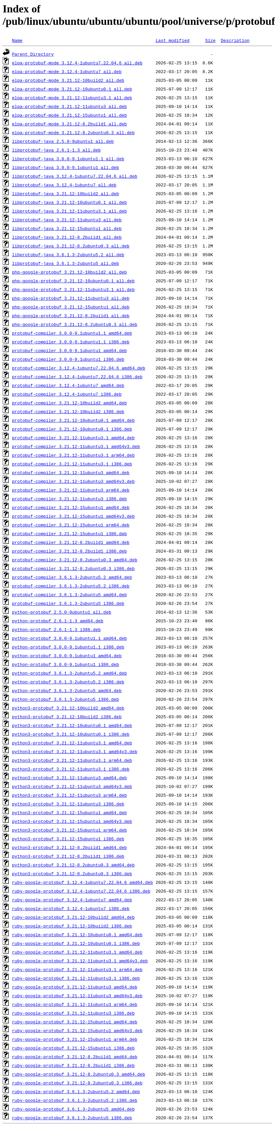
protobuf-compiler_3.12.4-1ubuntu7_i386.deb (67, 394)
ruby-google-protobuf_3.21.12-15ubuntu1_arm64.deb (74, 1039)
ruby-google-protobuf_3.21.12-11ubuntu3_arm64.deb (74, 1004)
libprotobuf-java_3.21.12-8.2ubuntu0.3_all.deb (70, 246)
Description (235, 40)
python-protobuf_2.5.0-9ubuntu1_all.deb (61, 612)
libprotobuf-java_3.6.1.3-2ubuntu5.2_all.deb (68, 254)
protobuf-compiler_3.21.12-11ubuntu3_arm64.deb (70, 490)
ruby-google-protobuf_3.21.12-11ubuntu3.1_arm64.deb (77, 969)
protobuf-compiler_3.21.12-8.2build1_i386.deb (69, 551)
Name (17, 40)
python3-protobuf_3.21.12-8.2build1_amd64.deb (69, 847)
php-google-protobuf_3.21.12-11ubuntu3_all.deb (70, 298)
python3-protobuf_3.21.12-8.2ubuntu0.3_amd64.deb (73, 865)
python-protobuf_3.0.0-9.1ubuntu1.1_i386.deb (68, 647)
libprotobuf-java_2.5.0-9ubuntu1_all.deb (63, 141)
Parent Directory (33, 54)
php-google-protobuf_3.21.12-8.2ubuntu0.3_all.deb (74, 324)
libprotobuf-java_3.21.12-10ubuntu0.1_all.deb (69, 202)
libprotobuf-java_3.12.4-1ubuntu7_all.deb (64, 185)
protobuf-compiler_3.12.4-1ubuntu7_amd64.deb (68, 385)
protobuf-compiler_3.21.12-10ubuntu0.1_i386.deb (72, 429)
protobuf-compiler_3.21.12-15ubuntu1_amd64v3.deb (73, 516)
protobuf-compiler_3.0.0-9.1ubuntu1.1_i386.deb (70, 342)
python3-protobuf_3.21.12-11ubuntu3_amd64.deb (69, 778)
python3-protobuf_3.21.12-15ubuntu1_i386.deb (68, 839)
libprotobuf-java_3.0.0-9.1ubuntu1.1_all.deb (68, 159)
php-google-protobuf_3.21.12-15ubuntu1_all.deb (70, 307)
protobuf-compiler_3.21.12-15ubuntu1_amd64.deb (70, 507)
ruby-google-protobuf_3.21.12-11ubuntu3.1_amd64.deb (77, 952)
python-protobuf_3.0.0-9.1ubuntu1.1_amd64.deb (69, 638)
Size (210, 40)
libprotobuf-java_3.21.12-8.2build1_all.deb (67, 237)
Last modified (172, 40)
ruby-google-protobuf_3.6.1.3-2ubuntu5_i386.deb (72, 1118)
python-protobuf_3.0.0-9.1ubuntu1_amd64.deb (67, 656)
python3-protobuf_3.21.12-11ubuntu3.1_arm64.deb (72, 760)
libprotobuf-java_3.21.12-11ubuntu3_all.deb (67, 220)
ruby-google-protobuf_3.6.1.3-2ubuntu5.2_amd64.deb (76, 1091)
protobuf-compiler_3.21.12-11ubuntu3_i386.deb (69, 499)
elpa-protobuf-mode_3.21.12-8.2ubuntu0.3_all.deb (73, 132)
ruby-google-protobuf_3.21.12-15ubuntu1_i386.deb (73, 1048)
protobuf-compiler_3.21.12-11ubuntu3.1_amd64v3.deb (76, 446)
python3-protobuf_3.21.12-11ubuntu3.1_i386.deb (70, 769)
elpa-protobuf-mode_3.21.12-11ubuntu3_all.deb (69, 106)
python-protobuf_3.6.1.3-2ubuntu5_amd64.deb (67, 690)
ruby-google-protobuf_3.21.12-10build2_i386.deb (72, 926)
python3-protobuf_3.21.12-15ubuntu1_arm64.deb (69, 830)
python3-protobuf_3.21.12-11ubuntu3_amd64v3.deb (72, 786)
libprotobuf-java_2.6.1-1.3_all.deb (56, 150)
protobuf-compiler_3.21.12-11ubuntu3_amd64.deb (70, 472)
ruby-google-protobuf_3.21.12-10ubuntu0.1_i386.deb (76, 943)
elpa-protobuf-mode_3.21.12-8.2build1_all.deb (69, 124)
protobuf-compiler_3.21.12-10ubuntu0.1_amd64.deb (73, 420)
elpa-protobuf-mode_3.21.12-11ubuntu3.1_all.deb (72, 98)
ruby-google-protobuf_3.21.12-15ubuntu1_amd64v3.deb (77, 1030)
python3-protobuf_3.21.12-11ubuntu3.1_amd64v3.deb (74, 751)
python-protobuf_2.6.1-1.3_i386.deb (56, 629)
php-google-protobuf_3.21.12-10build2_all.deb (69, 272)
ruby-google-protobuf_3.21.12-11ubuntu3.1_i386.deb (76, 978)
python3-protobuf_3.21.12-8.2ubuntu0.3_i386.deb (72, 873)
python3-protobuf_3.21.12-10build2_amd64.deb (68, 708)
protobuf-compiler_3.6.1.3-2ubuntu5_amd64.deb (69, 594)
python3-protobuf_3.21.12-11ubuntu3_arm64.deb (69, 795)
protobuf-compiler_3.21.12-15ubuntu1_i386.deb (69, 533)
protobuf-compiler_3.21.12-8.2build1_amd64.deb (70, 542)
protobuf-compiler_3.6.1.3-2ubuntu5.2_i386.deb (70, 586)
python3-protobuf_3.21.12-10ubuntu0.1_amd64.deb (72, 725)
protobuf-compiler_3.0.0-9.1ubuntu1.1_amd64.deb (72, 333)
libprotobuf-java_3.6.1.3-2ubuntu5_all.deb (65, 263)
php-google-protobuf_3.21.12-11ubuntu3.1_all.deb (73, 289)
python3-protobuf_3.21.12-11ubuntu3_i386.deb (68, 804)
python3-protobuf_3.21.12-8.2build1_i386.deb (68, 856)
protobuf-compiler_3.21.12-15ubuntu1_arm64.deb (70, 525)
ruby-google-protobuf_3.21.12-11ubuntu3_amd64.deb (74, 987)
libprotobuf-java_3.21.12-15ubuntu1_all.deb (67, 228)
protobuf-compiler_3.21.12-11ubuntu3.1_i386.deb (72, 464)
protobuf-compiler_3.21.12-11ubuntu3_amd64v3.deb (73, 481)
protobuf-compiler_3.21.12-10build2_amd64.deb (69, 403)
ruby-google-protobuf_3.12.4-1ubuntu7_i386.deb (70, 908)
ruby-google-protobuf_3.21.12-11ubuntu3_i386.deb (73, 1013)
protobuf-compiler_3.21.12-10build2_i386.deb (68, 411)
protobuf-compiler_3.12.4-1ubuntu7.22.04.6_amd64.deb (78, 368)
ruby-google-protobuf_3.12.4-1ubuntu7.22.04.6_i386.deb (81, 891)
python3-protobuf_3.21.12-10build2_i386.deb (67, 717)
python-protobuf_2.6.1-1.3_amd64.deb (57, 621)
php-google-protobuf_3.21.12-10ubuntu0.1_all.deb (73, 281)
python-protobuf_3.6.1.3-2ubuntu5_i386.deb (65, 699)
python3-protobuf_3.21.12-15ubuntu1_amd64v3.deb (72, 821)
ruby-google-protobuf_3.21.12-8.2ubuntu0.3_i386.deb (77, 1083)
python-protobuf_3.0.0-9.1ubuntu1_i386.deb (65, 664)
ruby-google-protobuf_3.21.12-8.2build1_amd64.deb (74, 1057)
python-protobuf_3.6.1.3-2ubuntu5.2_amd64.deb (69, 673)
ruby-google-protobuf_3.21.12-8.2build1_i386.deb (73, 1065)
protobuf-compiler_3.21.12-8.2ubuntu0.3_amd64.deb (74, 560)
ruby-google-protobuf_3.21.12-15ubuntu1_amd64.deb (74, 1022)
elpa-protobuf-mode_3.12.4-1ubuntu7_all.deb (67, 71)
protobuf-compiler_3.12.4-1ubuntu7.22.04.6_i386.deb (77, 377)
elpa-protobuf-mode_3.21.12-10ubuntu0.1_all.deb (72, 89)
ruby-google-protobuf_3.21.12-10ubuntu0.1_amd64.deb (77, 935)
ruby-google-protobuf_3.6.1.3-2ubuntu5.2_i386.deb (74, 1100)
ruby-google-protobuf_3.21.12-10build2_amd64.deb (73, 917)
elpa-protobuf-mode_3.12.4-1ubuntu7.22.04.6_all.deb (77, 63)
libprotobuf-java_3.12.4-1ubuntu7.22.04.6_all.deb (74, 176)
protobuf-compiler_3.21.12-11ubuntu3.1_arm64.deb (73, 455)
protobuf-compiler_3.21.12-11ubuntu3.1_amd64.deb (73, 438)
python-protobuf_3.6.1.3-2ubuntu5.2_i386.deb (68, 682)
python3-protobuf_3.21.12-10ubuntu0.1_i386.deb (70, 734)
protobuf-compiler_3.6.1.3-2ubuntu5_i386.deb (68, 603)
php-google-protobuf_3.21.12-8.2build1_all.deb (70, 316)
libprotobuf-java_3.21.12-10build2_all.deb (65, 193)
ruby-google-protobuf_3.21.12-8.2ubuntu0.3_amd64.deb (78, 1074)
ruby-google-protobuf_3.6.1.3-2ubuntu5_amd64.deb (73, 1109)
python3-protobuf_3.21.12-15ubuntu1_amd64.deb (69, 812)
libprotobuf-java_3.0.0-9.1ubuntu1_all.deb (65, 167)
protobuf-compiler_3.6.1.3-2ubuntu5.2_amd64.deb (72, 577)
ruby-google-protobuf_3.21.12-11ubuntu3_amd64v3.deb (77, 996)
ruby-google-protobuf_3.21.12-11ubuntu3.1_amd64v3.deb (80, 961)
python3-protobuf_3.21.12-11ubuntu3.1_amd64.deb (72, 743)
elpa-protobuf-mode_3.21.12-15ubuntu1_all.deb (69, 115)
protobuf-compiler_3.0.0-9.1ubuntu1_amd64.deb (69, 350)
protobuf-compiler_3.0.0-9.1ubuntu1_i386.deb (68, 359)
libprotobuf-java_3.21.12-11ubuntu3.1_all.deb (69, 211)
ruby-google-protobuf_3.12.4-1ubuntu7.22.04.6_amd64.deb (82, 882)
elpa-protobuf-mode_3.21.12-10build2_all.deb (68, 80)
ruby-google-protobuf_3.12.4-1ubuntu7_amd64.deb (72, 900)
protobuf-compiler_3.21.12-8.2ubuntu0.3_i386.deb (73, 568)
